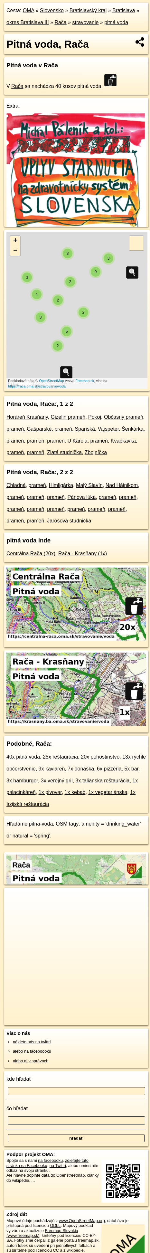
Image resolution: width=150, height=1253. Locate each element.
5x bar (131, 768)
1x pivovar (50, 792)
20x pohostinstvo (100, 757)
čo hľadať (17, 1108)
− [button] (15, 251)
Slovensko (52, 10)
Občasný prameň (123, 417)
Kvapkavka (123, 441)
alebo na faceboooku (32, 1051)
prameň (15, 429)
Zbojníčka (96, 452)
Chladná (16, 485)
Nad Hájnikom (122, 485)
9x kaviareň (52, 768)
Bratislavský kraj (88, 10)
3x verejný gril (57, 780)
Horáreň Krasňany (27, 417)
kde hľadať (18, 1079)
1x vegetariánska (107, 792)
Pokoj (94, 417)
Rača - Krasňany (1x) (82, 553)
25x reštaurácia (60, 757)
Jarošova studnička (69, 520)
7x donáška (81, 768)
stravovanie (85, 22)
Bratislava (123, 10)
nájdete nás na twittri (32, 1041)
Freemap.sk (84, 381)
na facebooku (50, 1160)
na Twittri (58, 1165)
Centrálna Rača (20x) (30, 553)
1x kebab (75, 792)
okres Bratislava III (27, 22)
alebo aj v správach (30, 1060)
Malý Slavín (89, 485)
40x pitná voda (23, 757)
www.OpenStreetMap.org (82, 1220)
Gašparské (39, 429)
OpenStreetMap (51, 381)
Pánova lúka (81, 497)
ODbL (55, 1225)
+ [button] (15, 241)
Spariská (85, 429)
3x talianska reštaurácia (102, 780)
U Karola (77, 441)
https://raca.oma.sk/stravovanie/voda (37, 386)
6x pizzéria (109, 768)
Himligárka (61, 485)
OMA (28, 10)
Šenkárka (133, 429)
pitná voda (116, 22)
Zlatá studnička (64, 452)
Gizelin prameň (68, 417)
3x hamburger (22, 780)
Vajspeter (108, 429)
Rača (60, 22)
